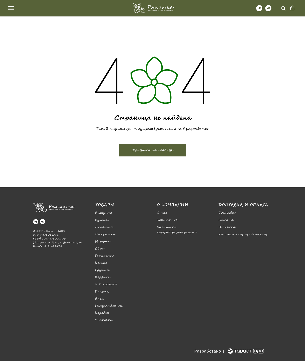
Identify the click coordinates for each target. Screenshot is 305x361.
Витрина (103, 212)
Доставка (227, 212)
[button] (283, 8)
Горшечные (104, 255)
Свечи (100, 248)
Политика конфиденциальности (177, 230)
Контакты (167, 220)
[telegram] (259, 10)
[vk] (268, 10)
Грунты (102, 270)
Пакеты (102, 291)
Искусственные (109, 306)
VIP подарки (106, 284)
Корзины (103, 277)
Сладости (104, 227)
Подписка (227, 227)
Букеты (102, 220)
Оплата (226, 220)
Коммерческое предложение (243, 234)
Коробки (102, 313)
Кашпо (101, 263)
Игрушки (103, 241)
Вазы (99, 298)
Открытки (105, 234)
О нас (162, 212)
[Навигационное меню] (11, 8)
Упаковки (103, 320)
